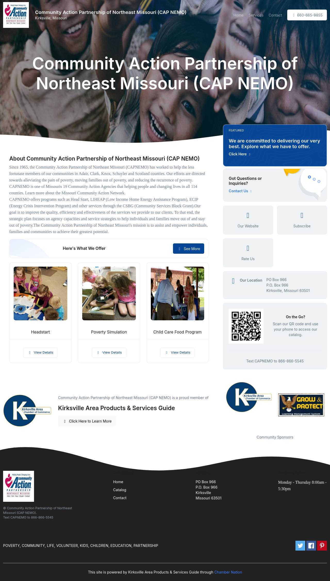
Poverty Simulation (109, 332)
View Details (40, 352)
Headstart (40, 332)
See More (188, 248)
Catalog (119, 490)
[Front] (17, 15)
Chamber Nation (228, 572)
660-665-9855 (307, 15)
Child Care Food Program (177, 332)
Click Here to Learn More (87, 421)
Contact (275, 15)
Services (256, 15)
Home (238, 15)
